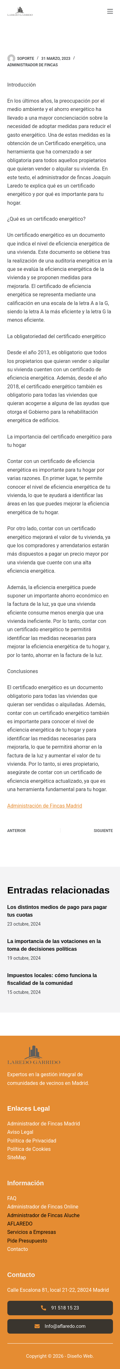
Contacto (17, 1249)
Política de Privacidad (31, 1141)
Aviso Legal (20, 1132)
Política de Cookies (29, 1149)
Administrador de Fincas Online (42, 1207)
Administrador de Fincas (32, 65)
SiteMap (16, 1157)
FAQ (12, 1198)
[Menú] (110, 11)
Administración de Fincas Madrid (44, 806)
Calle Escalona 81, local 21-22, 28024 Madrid (58, 1290)
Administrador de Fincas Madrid (43, 1124)
